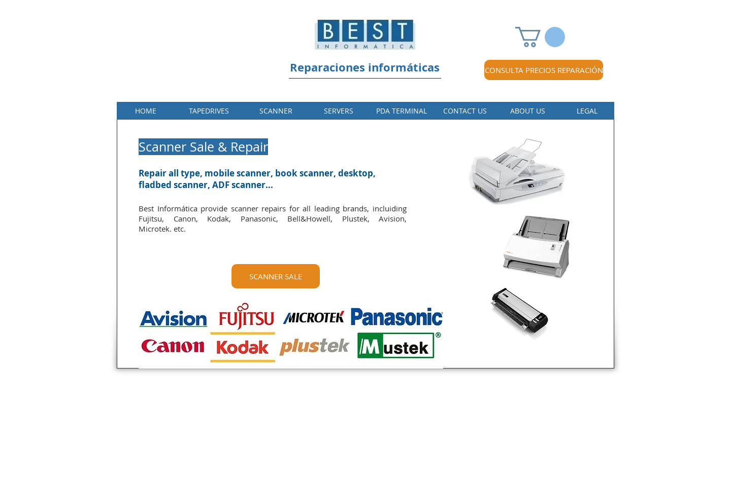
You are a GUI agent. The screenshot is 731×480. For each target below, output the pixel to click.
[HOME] (146, 111)
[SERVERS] (338, 111)
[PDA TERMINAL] (401, 111)
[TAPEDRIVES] (209, 111)
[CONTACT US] (464, 111)
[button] (540, 37)
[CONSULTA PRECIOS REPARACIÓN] (543, 70)
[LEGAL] (587, 111)
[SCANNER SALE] (275, 276)
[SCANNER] (275, 111)
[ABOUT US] (527, 111)
